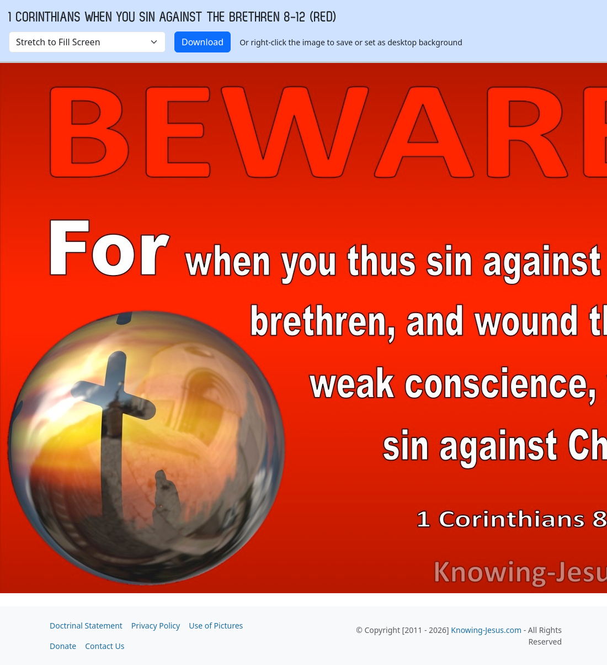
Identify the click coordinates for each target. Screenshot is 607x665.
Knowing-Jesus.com (486, 630)
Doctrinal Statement (86, 625)
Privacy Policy (155, 625)
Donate (63, 646)
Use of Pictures (216, 625)
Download (202, 42)
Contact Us (104, 646)
